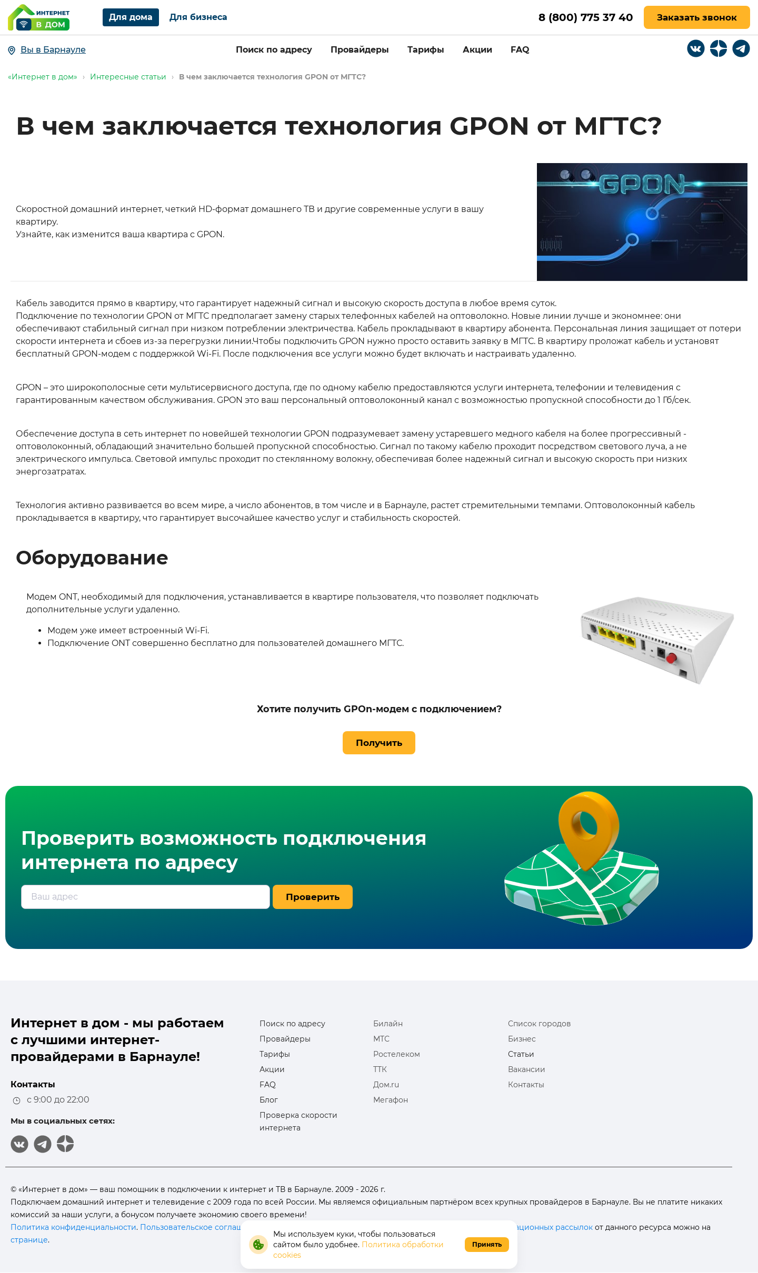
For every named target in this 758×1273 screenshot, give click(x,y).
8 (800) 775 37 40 (585, 17)
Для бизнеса (198, 17)
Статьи (521, 1054)
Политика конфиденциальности (73, 1227)
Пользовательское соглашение (201, 1227)
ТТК (380, 1069)
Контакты (526, 1084)
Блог (269, 1100)
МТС (381, 1039)
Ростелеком (396, 1054)
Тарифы (425, 50)
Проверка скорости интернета (298, 1121)
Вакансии (526, 1069)
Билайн (388, 1023)
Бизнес (522, 1039)
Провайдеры (360, 50)
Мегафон (390, 1100)
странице (29, 1240)
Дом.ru (386, 1084)
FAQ (520, 50)
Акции (477, 50)
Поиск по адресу (274, 50)
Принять (487, 1244)
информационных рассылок (538, 1227)
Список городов (539, 1023)
